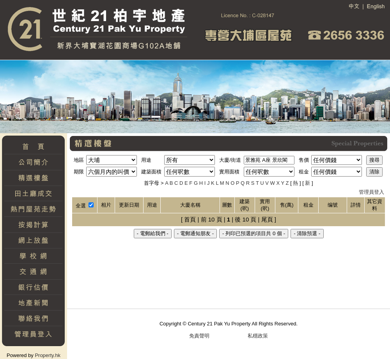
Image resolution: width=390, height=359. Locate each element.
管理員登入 (371, 192)
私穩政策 (258, 336)
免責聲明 (199, 336)
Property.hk (47, 355)
